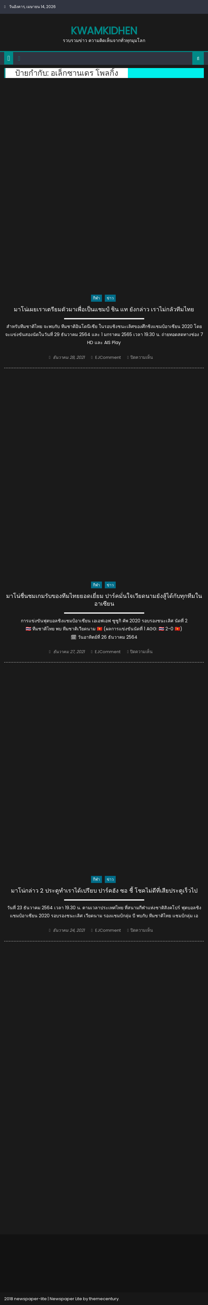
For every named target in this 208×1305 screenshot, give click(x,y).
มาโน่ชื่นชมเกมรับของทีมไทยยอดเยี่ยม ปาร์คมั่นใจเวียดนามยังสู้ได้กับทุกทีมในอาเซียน (104, 599)
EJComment (108, 357)
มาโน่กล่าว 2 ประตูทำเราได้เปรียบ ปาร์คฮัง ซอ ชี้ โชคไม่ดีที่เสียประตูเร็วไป (104, 890)
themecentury (104, 1299)
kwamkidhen (104, 30)
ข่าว (110, 298)
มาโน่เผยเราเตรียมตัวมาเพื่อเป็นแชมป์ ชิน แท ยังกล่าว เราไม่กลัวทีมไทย (104, 309)
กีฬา (96, 298)
